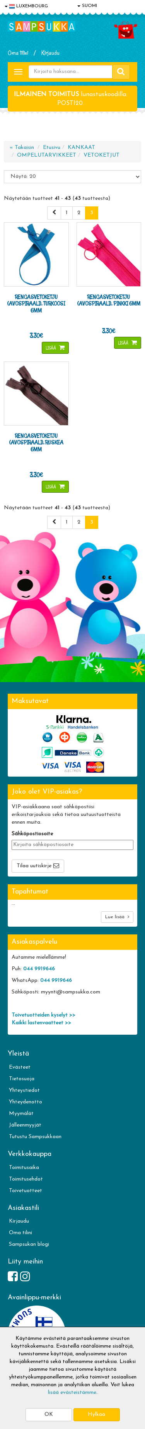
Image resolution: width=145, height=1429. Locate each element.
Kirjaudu (50, 53)
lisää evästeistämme (72, 1392)
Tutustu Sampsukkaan (35, 1137)
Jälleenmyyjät (25, 1125)
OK (48, 1414)
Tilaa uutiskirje (34, 866)
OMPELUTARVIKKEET (46, 155)
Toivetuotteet (25, 1191)
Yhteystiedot (24, 1090)
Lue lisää (117, 916)
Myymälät (21, 1114)
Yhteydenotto (25, 1102)
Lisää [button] (51, 348)
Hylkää (96, 1414)
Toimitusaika (24, 1168)
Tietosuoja (21, 1079)
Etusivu (51, 147)
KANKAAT (81, 147)
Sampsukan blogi (29, 1244)
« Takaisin (22, 147)
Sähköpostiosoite (32, 834)
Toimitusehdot (26, 1179)
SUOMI (87, 5)
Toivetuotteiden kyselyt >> (43, 1015)
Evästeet (20, 1067)
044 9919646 (39, 969)
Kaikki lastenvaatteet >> (41, 1023)
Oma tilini (18, 53)
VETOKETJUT (101, 155)
